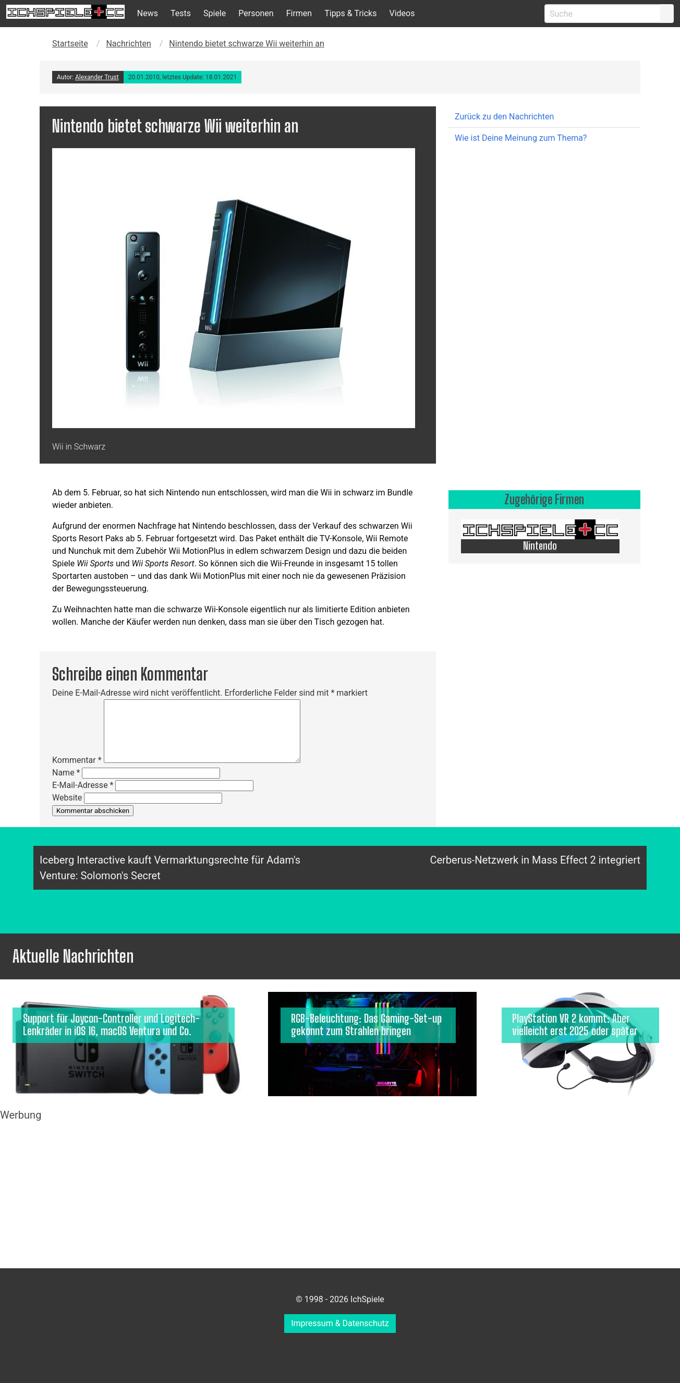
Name (66, 773)
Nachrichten (128, 43)
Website (67, 798)
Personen (255, 13)
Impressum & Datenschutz (340, 1323)
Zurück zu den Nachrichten (504, 117)
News (147, 13)
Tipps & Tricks (350, 13)
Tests (181, 13)
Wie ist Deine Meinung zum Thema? (521, 138)
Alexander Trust (97, 77)
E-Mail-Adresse (82, 785)
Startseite (70, 43)
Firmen (299, 13)
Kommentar (77, 760)
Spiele (214, 13)
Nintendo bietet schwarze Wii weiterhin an (246, 43)
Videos (402, 13)
